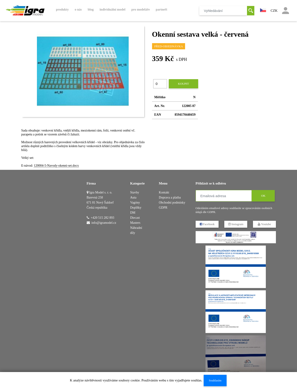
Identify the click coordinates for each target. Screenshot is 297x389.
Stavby (134, 192)
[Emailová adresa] (224, 195)
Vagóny (135, 202)
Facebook (207, 224)
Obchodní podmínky (172, 202)
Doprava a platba (170, 197)
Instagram (235, 224)
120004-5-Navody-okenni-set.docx (56, 165)
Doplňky (136, 207)
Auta (133, 197)
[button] (263, 9)
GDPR (163, 207)
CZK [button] (274, 10)
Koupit (183, 83)
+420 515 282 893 (102, 217)
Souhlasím (215, 380)
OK (263, 195)
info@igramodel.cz (104, 222)
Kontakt (164, 192)
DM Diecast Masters (135, 217)
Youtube (264, 224)
